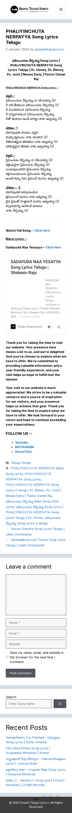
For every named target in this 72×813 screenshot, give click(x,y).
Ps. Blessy (37, 490)
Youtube (21, 442)
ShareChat (23, 452)
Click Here (42, 230)
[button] (44, 799)
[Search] (60, 703)
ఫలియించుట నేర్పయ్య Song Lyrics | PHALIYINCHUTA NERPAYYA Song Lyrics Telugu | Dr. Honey (34, 512)
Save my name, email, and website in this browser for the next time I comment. (37, 657)
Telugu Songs (21, 463)
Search (11, 697)
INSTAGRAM (24, 447)
